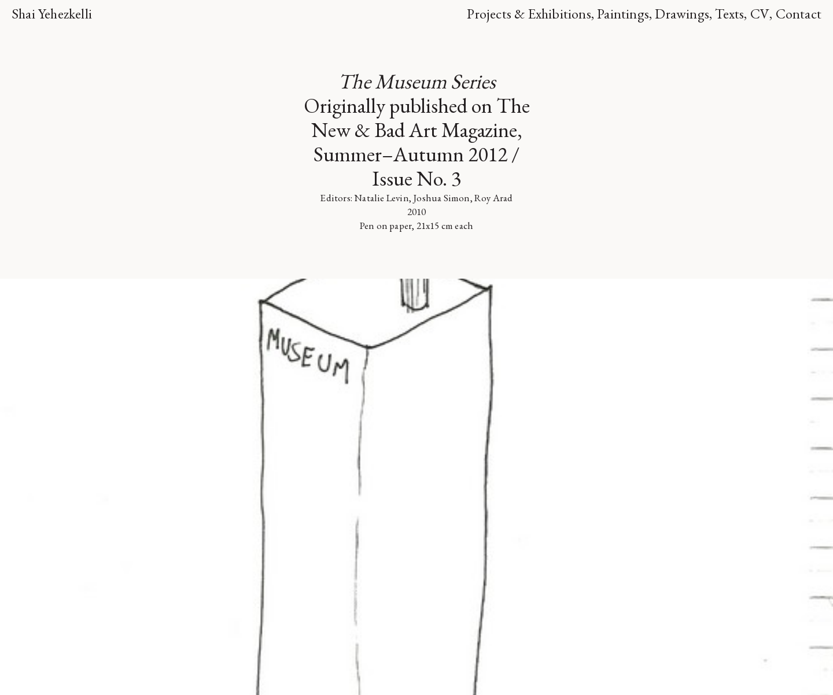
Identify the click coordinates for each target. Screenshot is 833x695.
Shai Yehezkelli (52, 14)
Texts (729, 14)
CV (759, 14)
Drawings (682, 14)
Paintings (623, 14)
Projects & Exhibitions (529, 14)
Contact (798, 14)
